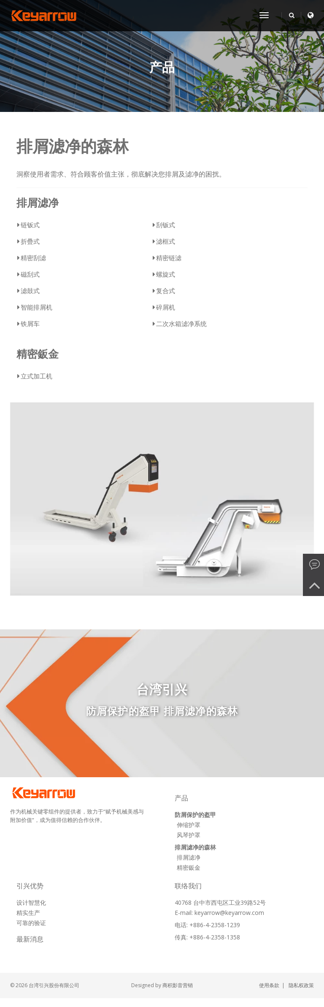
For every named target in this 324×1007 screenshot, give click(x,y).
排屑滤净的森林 (72, 146)
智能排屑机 (36, 307)
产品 (162, 67)
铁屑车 (30, 323)
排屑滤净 (37, 202)
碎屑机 (165, 307)
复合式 (165, 290)
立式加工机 (36, 376)
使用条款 (269, 985)
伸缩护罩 (188, 825)
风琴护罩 (188, 835)
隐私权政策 (301, 985)
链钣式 (30, 224)
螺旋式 (165, 274)
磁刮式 (30, 274)
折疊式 (30, 241)
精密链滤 (168, 257)
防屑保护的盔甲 (195, 815)
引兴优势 (30, 886)
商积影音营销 (177, 985)
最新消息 (30, 939)
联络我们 (188, 886)
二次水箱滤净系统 (181, 323)
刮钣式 (165, 224)
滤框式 (165, 241)
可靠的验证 (31, 923)
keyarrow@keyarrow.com (229, 913)
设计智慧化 (31, 902)
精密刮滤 (33, 257)
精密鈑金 (37, 354)
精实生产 (28, 913)
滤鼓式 (30, 290)
